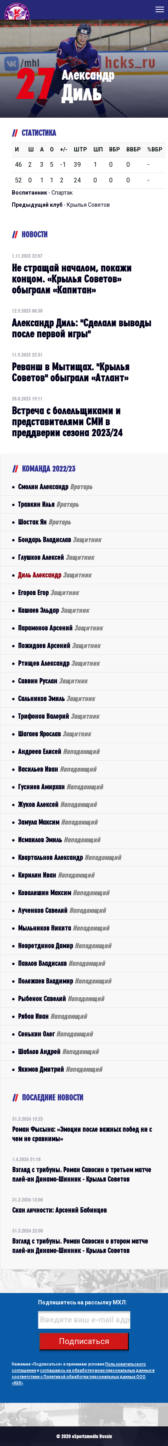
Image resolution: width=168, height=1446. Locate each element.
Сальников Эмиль (56, 698)
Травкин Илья (48, 504)
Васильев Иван (57, 769)
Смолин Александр (55, 486)
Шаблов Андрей (58, 1051)
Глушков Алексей (56, 557)
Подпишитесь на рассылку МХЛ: (82, 1302)
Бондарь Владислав (59, 539)
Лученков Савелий (62, 910)
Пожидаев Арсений (59, 645)
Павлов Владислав (61, 963)
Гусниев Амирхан (60, 786)
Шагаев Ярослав (54, 734)
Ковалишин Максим (63, 892)
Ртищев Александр (58, 663)
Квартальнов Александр (69, 857)
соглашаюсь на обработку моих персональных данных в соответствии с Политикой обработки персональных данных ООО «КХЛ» (83, 1376)
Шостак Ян (44, 522)
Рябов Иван (52, 1016)
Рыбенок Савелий (61, 998)
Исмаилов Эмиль (59, 839)
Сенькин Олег (55, 1034)
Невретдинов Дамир (64, 945)
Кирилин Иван (56, 875)
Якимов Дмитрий (60, 1069)
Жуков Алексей (57, 804)
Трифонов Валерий (58, 716)
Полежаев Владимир (64, 981)
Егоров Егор (48, 592)
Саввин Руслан (52, 681)
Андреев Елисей (58, 751)
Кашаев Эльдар (53, 610)
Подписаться (84, 1341)
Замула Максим (57, 822)
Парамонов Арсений (60, 628)
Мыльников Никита (63, 928)
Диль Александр (54, 575)
